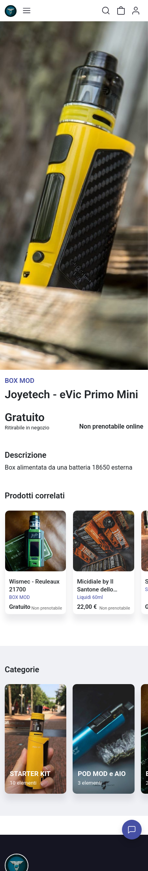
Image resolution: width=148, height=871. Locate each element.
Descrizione (25, 455)
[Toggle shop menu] (26, 10)
